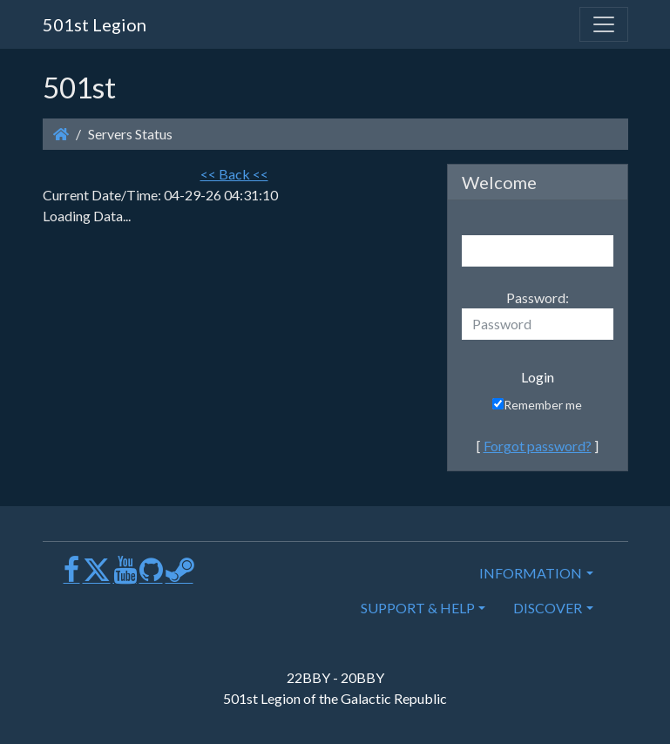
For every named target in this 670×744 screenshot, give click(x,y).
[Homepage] (61, 133)
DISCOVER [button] (547, 607)
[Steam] (179, 576)
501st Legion (94, 24)
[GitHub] (151, 576)
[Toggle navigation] (603, 24)
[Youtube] (125, 576)
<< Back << (234, 174)
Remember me (537, 404)
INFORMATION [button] (530, 573)
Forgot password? (538, 445)
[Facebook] (72, 576)
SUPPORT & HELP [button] (418, 607)
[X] (97, 576)
